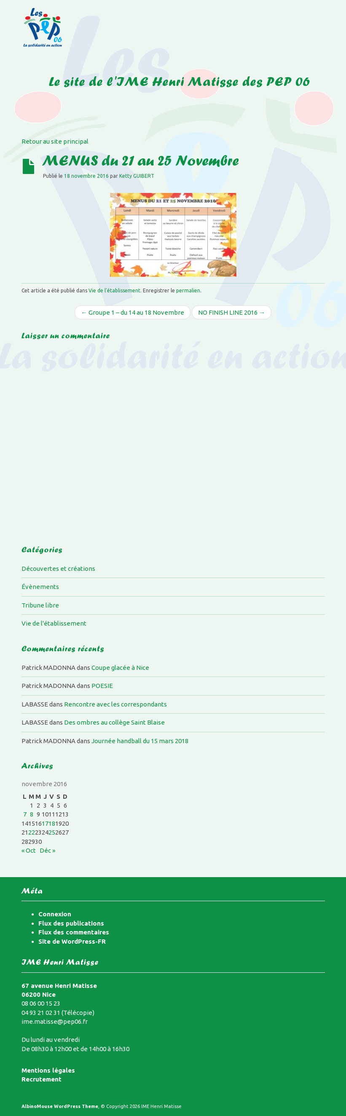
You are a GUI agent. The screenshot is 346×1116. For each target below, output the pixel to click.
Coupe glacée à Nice (120, 667)
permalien (188, 290)
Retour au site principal (55, 141)
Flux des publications (71, 923)
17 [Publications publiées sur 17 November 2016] (45, 823)
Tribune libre (40, 605)
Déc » (47, 850)
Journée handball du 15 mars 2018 (139, 740)
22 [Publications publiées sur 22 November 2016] (31, 832)
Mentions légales (48, 1070)
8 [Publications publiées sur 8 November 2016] (31, 814)
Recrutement (41, 1079)
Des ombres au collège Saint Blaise (114, 722)
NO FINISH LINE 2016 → (231, 312)
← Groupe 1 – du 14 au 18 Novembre (132, 312)
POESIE (102, 685)
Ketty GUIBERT (136, 176)
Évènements (40, 586)
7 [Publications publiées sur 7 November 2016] (25, 814)
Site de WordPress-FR (72, 941)
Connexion (54, 914)
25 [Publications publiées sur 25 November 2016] (51, 832)
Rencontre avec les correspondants (115, 704)
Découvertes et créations (58, 568)
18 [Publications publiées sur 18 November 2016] (51, 823)
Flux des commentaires (73, 932)
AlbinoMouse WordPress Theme (59, 1106)
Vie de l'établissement (114, 290)
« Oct (28, 850)
